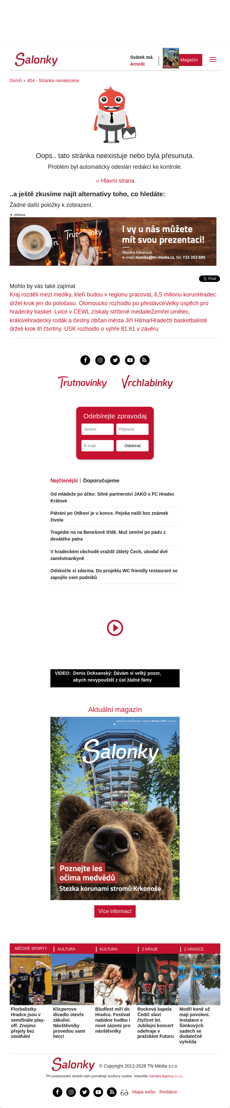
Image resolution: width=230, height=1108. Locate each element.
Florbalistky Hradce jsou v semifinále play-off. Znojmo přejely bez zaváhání (28, 1022)
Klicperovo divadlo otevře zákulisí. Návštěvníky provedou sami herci (69, 1022)
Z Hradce (194, 949)
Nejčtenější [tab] (64, 480)
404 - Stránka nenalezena (53, 80)
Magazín (189, 59)
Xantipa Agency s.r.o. (166, 1076)
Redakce (168, 1091)
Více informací (115, 911)
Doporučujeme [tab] (101, 480)
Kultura (66, 949)
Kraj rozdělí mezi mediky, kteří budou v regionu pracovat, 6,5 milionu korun (104, 294)
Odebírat (132, 445)
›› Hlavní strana (115, 180)
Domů (16, 80)
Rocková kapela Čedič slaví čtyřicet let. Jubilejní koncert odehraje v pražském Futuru (155, 1022)
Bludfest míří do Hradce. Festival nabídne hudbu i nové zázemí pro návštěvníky (113, 1019)
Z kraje (150, 949)
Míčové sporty (31, 948)
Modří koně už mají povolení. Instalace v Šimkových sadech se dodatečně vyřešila (195, 1025)
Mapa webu (143, 1091)
